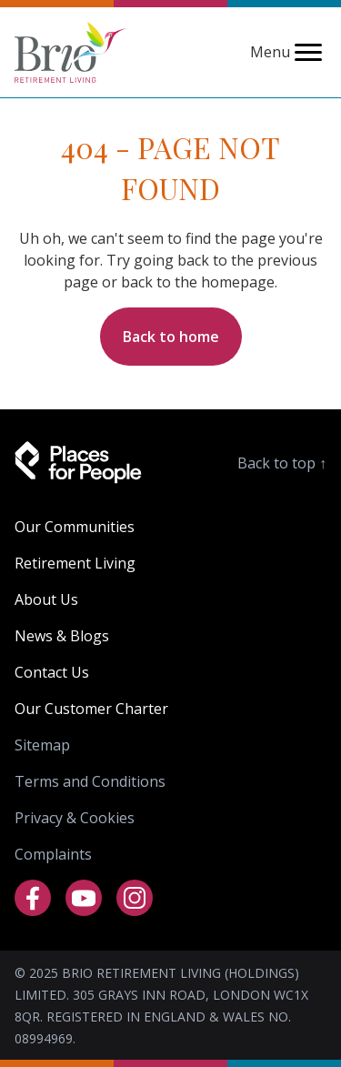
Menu (288, 52)
